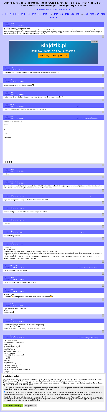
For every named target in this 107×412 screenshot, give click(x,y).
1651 (78, 14)
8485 (86, 14)
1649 (67, 14)
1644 (39, 14)
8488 (103, 14)
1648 (61, 14)
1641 (23, 14)
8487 (97, 14)
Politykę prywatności (28, 389)
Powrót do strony (64, 9)
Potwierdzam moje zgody (13, 406)
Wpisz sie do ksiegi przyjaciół (46, 9)
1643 (34, 14)
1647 (56, 14)
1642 (28, 14)
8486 (92, 14)
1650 (72, 14)
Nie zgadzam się (30, 406)
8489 (52, 17)
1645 (45, 14)
